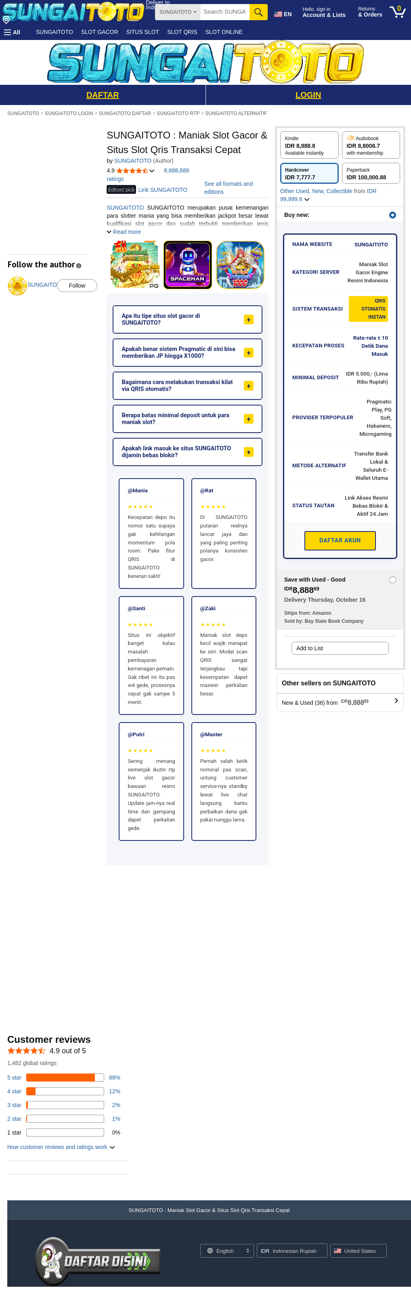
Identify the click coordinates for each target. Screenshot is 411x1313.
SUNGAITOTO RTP (178, 113)
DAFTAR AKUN (340, 540)
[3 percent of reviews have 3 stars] (63, 1105)
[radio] (309, 145)
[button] (12, 32)
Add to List (309, 648)
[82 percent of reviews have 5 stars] (63, 1078)
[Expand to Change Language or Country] (247, 1251)
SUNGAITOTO (54, 32)
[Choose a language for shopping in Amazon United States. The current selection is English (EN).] (282, 12)
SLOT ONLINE (224, 32)
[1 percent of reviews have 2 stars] (63, 1119)
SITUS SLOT (142, 32)
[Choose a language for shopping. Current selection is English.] (222, 1251)
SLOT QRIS (182, 32)
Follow (77, 285)
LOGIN (308, 94)
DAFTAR (102, 94)
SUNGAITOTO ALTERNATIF (236, 113)
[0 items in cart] (398, 12)
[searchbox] (225, 12)
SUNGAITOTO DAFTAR (125, 113)
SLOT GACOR (99, 32)
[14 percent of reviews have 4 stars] (63, 1091)
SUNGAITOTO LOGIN (69, 113)
